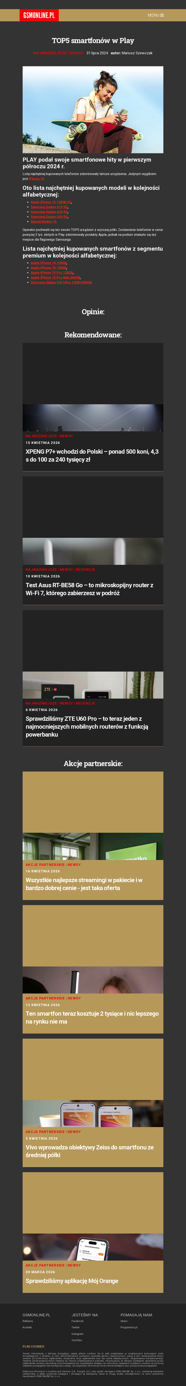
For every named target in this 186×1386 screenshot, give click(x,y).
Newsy (77, 53)
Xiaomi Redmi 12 (43, 222)
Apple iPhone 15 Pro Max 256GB (55, 277)
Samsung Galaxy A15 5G (49, 207)
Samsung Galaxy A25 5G (49, 212)
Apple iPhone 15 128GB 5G (51, 202)
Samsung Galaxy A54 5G (49, 217)
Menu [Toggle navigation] (156, 15)
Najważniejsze (50, 53)
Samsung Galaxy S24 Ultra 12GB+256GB (61, 282)
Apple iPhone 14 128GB (48, 263)
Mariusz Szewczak (137, 53)
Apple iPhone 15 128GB (48, 268)
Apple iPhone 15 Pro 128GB (52, 273)
